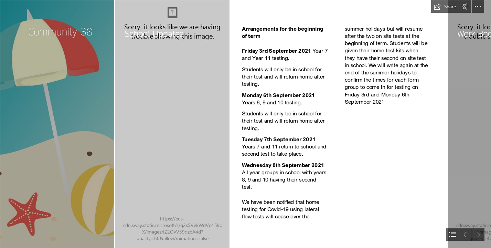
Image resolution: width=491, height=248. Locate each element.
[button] (445, 6)
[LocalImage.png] (57, 124)
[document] (245, 124)
